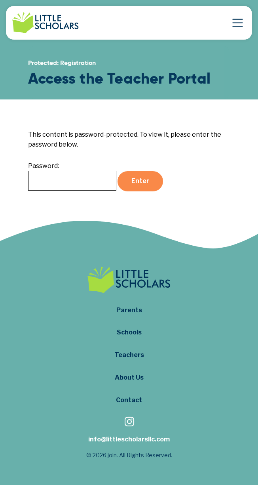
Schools (129, 332)
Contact (129, 400)
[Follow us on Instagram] (129, 422)
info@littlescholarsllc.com (129, 439)
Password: (72, 176)
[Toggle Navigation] (237, 23)
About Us (129, 377)
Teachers (129, 355)
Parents (129, 310)
